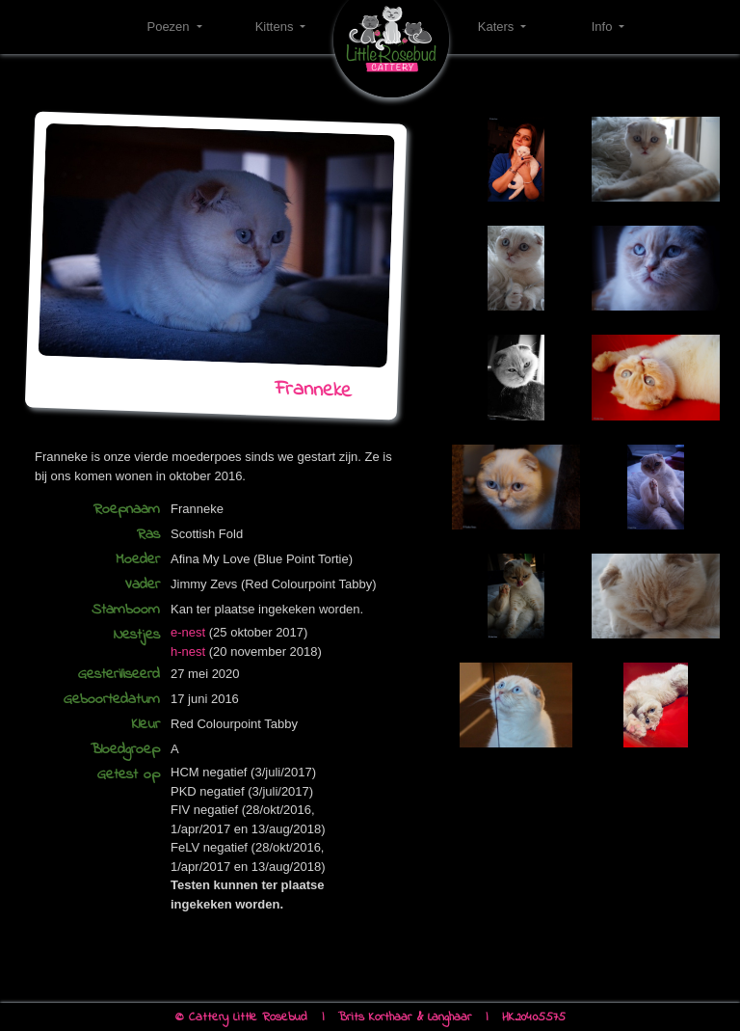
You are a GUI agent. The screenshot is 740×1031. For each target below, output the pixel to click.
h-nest (188, 651)
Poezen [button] (169, 26)
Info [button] (604, 26)
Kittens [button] (276, 26)
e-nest (188, 632)
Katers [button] (497, 26)
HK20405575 (534, 1017)
